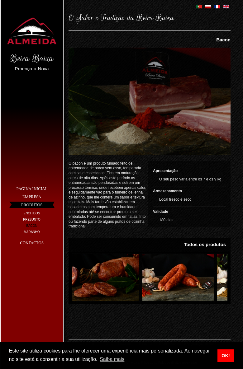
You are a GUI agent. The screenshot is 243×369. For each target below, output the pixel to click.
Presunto (31, 219)
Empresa (31, 197)
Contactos (32, 243)
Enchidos (32, 213)
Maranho (32, 232)
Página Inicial (31, 189)
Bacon (31, 225)
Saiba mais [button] (112, 359)
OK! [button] (226, 355)
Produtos (31, 205)
